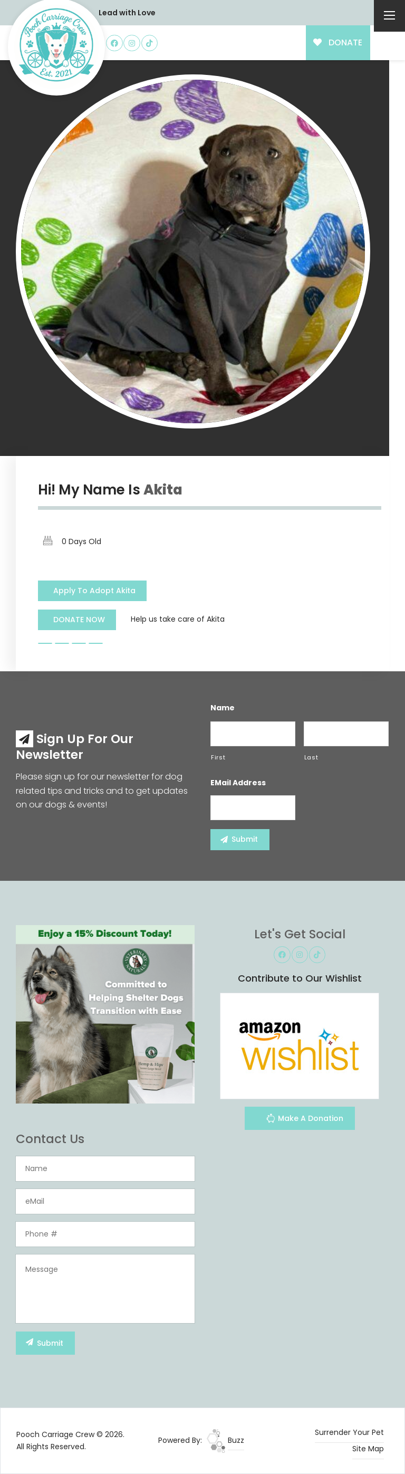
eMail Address (238, 782)
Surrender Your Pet (349, 1432)
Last (311, 757)
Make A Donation (304, 1119)
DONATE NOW (79, 619)
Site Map (368, 1448)
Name (222, 707)
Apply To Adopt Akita (94, 590)
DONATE (337, 42)
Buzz (225, 1440)
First (218, 757)
